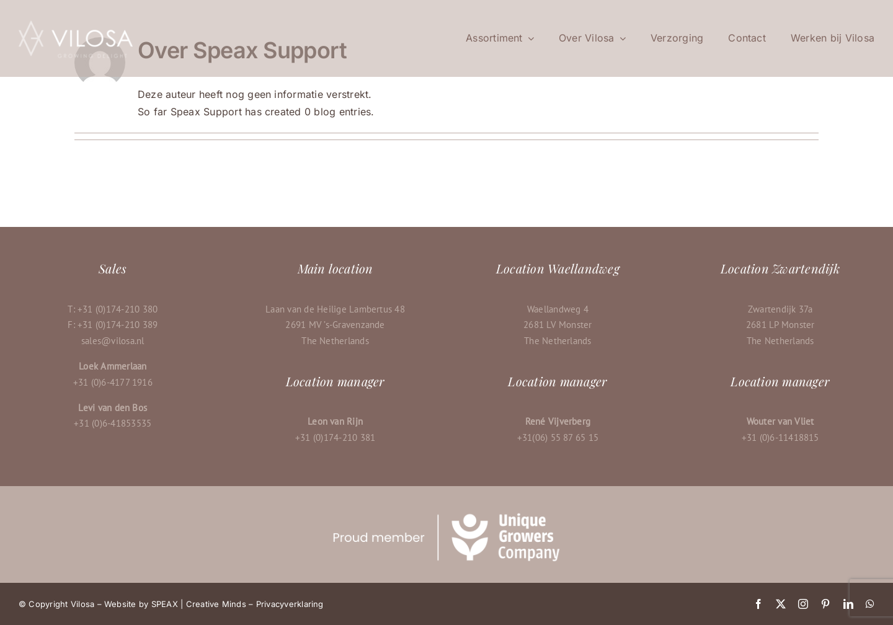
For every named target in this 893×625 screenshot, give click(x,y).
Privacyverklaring (290, 604)
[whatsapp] (870, 604)
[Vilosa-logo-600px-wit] (76, 23)
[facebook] (758, 604)
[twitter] (781, 604)
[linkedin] (848, 604)
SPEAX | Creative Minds (198, 604)
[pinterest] (825, 604)
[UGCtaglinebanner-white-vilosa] (446, 516)
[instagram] (803, 604)
